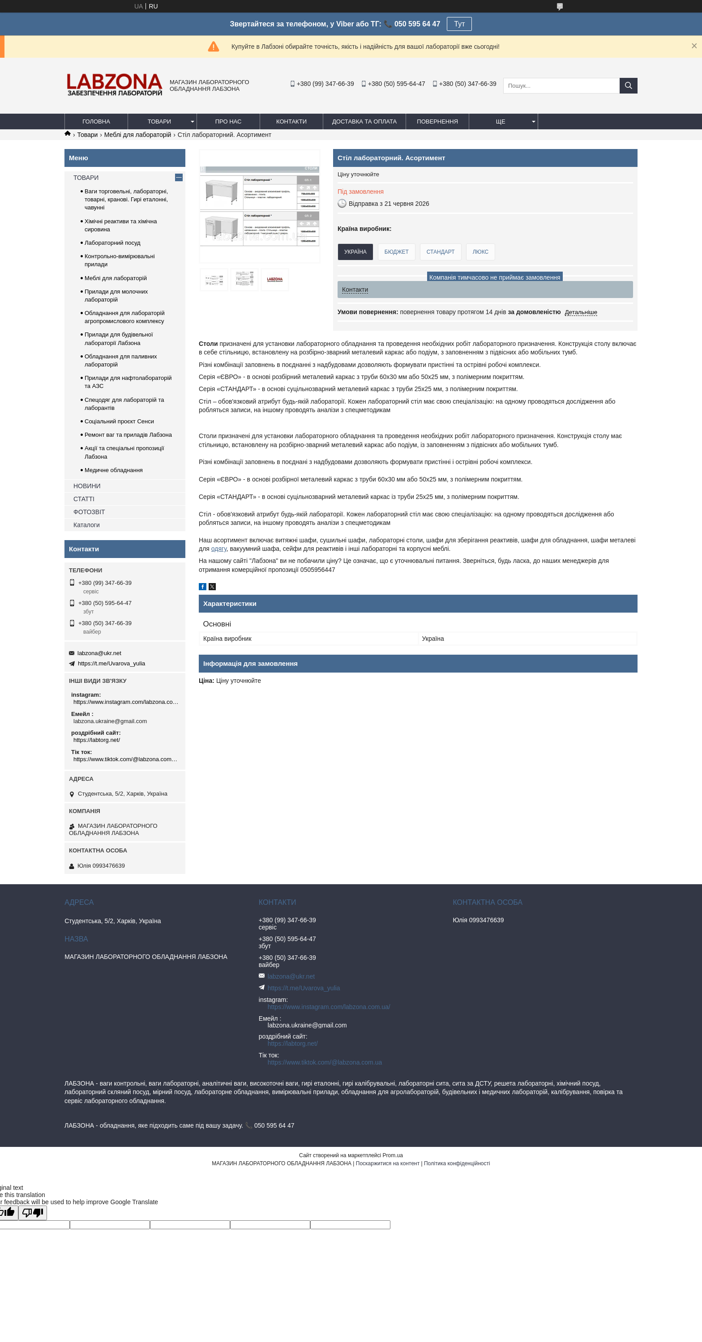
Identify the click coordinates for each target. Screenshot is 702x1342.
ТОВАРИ (159, 121)
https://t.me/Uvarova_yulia (111, 663)
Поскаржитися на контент (387, 1163)
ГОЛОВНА (96, 121)
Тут (459, 24)
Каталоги (86, 524)
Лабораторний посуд (113, 242)
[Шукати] (629, 86)
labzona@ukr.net (99, 653)
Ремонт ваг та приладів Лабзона (128, 434)
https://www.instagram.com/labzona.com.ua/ (126, 702)
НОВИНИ (87, 486)
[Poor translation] (32, 1213)
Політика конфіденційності (457, 1163)
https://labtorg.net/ (96, 740)
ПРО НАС (228, 121)
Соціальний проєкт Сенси (119, 421)
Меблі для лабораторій (137, 134)
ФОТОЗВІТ (89, 511)
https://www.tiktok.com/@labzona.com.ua (126, 759)
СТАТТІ (83, 499)
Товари (87, 134)
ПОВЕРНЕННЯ (437, 121)
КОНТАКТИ (291, 121)
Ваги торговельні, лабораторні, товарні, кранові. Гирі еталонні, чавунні (126, 199)
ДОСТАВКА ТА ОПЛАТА (364, 121)
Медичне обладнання (114, 470)
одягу (219, 548)
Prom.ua (393, 1155)
